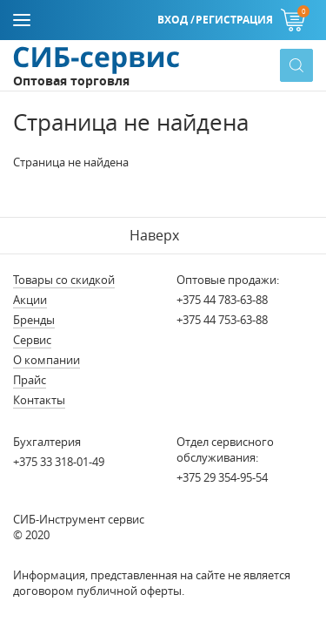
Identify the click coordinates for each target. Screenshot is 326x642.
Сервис (32, 340)
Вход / (176, 19)
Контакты (39, 400)
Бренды (34, 320)
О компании (46, 360)
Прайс (29, 380)
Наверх (154, 235)
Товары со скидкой (64, 279)
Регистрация (234, 19)
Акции (30, 299)
